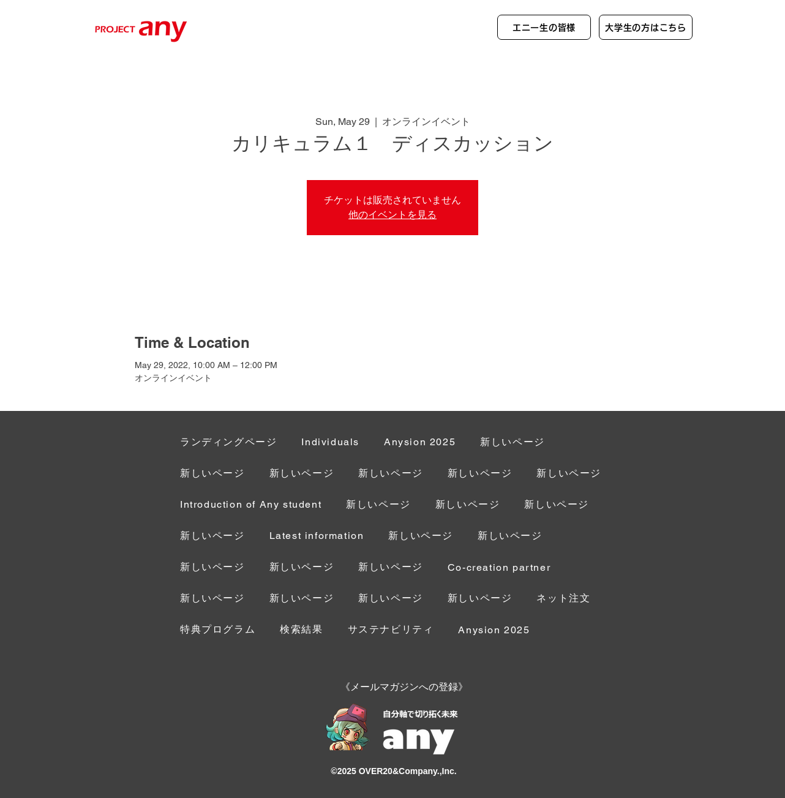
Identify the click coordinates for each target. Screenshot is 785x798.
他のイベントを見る (392, 214)
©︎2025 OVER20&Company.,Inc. (393, 771)
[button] (499, 568)
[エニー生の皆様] (544, 27)
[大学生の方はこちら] (646, 27)
